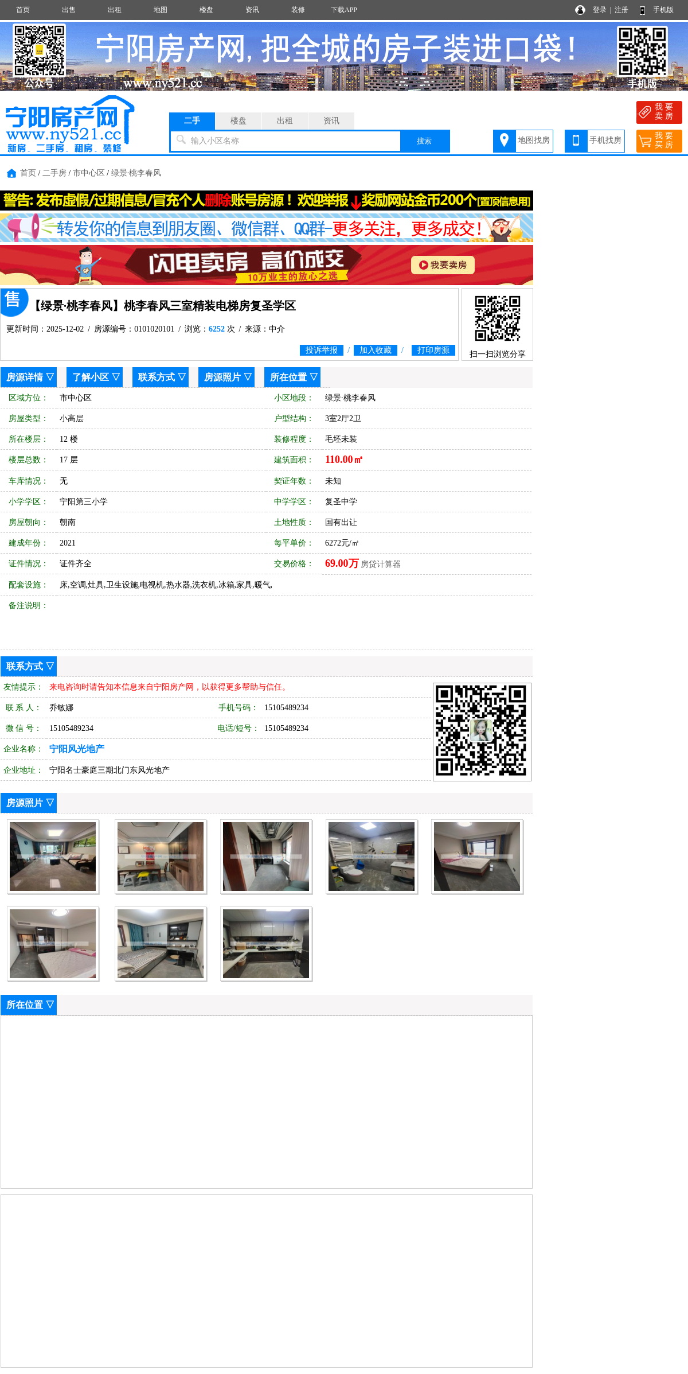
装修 (298, 10)
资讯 (252, 10)
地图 (160, 10)
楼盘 (206, 10)
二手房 (54, 173)
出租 (115, 10)
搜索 (424, 141)
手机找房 (605, 140)
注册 (621, 10)
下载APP (344, 10)
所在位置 (288, 377)
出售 (69, 10)
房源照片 (222, 377)
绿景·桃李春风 (136, 173)
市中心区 (89, 173)
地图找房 (534, 140)
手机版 (663, 10)
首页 (23, 10)
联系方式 (156, 377)
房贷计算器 (381, 564)
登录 (600, 10)
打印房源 (433, 350)
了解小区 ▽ (96, 377)
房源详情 (24, 377)
